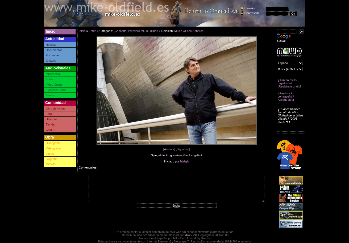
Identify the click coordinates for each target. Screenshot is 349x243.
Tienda (50, 124)
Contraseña (252, 13)
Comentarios (88, 167)
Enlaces (51, 60)
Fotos (49, 79)
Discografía (53, 143)
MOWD (50, 164)
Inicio (51, 31)
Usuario (249, 8)
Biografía (51, 159)
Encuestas (52, 55)
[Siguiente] (183, 149)
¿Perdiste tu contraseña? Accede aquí (286, 96)
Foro (49, 113)
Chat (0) (51, 129)
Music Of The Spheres (188, 30)
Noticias (51, 44)
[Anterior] (169, 149)
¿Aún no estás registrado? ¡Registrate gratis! (289, 83)
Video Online (54, 84)
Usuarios (51, 119)
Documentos (54, 50)
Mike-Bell (191, 235)
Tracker (51, 95)
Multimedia (53, 74)
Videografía (53, 148)
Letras (50, 153)
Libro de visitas (55, 108)
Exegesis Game (56, 89)
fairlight (184, 161)
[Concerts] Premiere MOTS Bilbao (136, 30)
